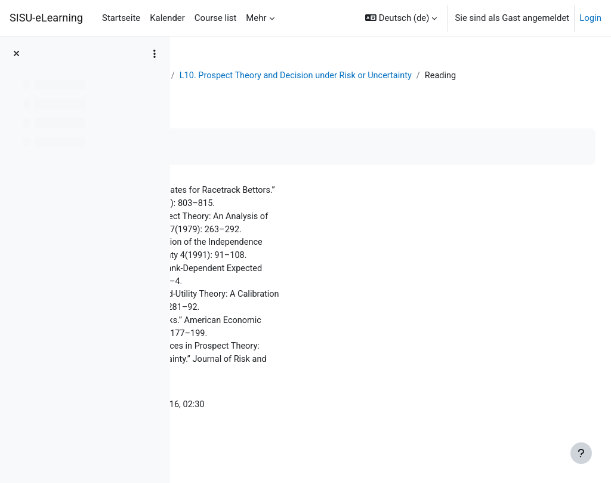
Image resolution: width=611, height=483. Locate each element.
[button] (401, 18)
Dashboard (214, 75)
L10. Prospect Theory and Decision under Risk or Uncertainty (325, 89)
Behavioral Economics (293, 75)
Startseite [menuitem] (121, 18)
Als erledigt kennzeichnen (252, 160)
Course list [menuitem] (216, 18)
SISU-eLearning (46, 17)
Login (590, 18)
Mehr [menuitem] (256, 18)
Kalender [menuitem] (167, 18)
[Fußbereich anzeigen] (581, 453)
